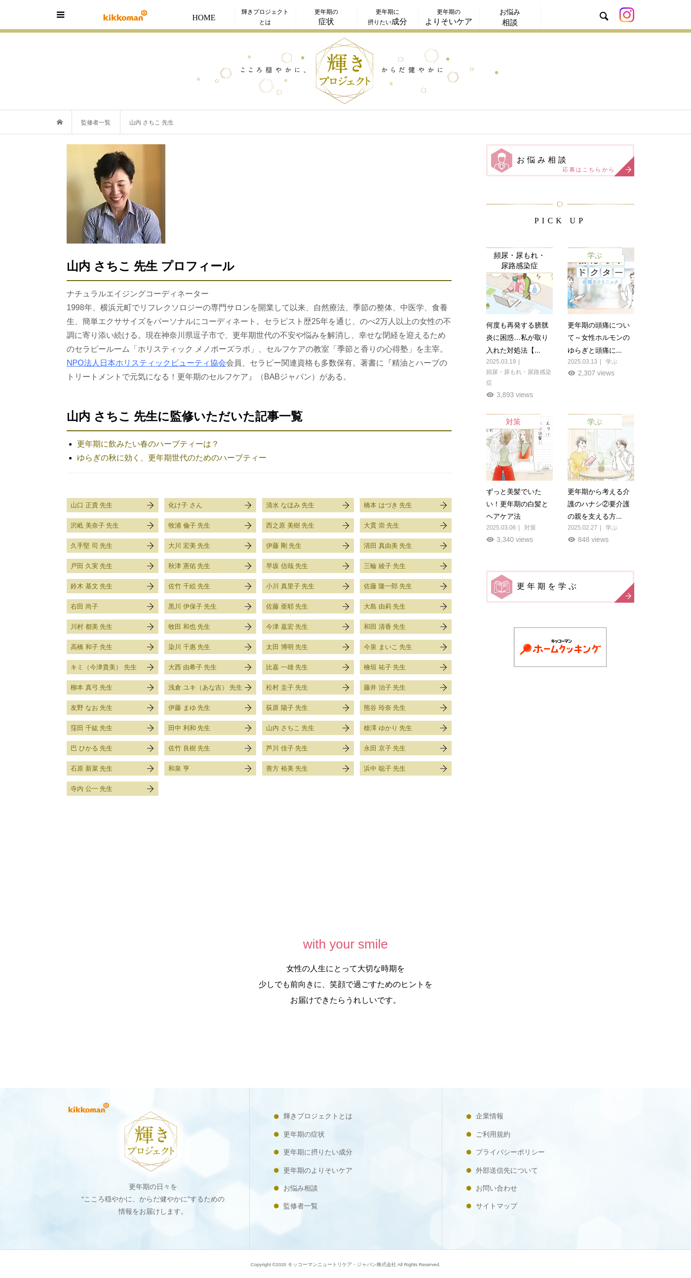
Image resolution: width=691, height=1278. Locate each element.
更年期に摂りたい (387, 17)
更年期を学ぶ (575, 591)
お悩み (509, 17)
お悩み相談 (575, 165)
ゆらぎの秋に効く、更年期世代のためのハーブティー (172, 457)
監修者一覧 (300, 1206)
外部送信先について (507, 1170)
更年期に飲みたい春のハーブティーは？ (148, 444)
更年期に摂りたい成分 (317, 1152)
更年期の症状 (304, 1134)
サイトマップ (496, 1206)
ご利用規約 (493, 1134)
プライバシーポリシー (510, 1152)
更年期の (326, 17)
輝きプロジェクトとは (265, 17)
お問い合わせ (496, 1188)
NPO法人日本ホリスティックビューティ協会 (146, 363)
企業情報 (489, 1116)
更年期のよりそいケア (317, 1170)
